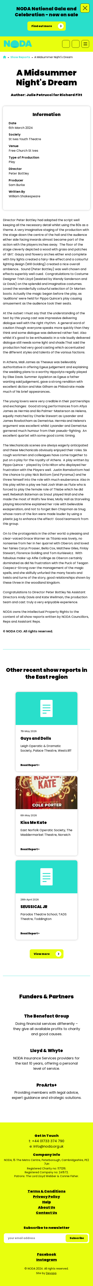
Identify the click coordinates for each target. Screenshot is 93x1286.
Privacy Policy (46, 1196)
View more (42, 954)
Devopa (51, 1273)
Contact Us (46, 1212)
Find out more (41, 26)
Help (46, 1202)
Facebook (46, 1254)
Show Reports (20, 57)
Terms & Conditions (47, 1191)
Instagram (46, 1259)
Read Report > (29, 765)
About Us (46, 1207)
